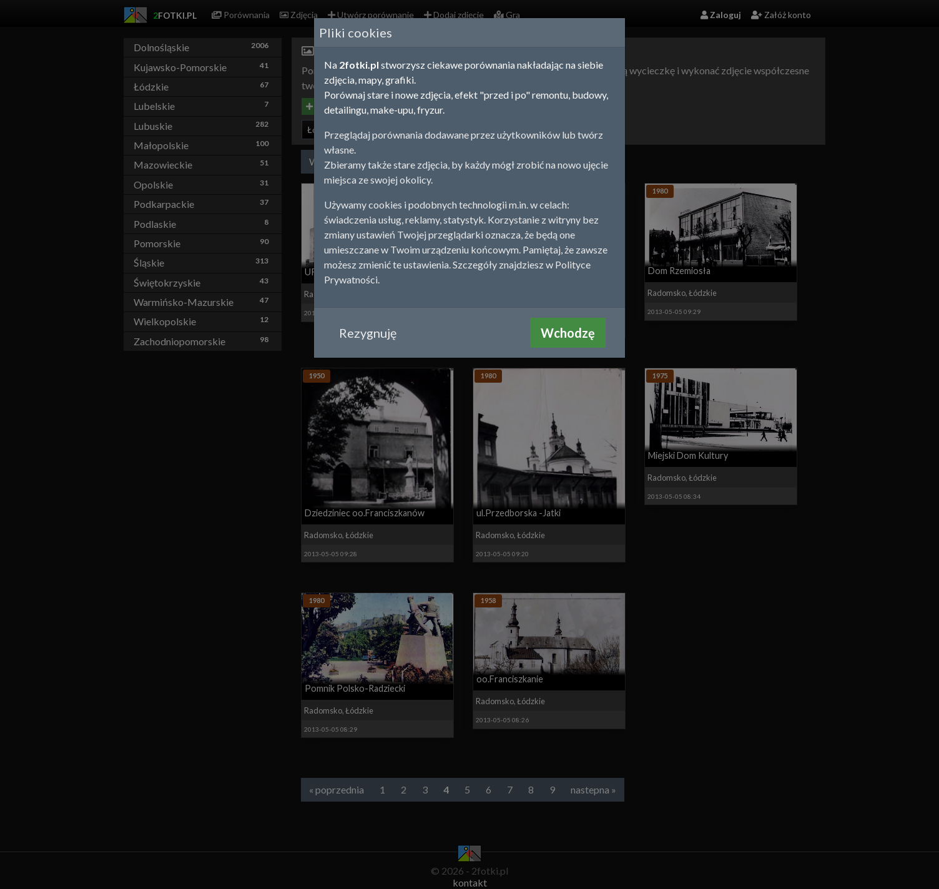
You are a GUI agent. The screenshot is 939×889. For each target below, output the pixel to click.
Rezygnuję (367, 332)
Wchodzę (568, 332)
